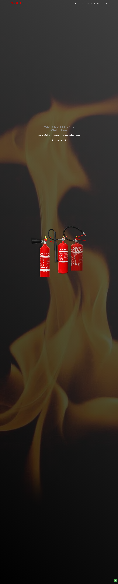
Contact (105, 3)
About (82, 3)
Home (77, 3)
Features (89, 3)
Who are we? (59, 140)
